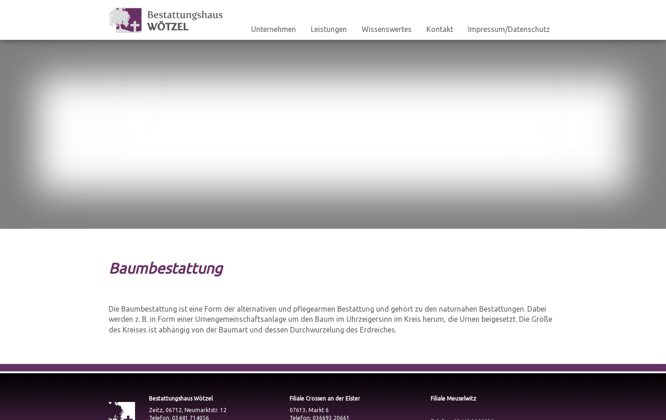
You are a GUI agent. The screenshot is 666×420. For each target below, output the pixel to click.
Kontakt (439, 29)
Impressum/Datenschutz (509, 29)
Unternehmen (273, 29)
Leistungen (329, 29)
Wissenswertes (387, 29)
